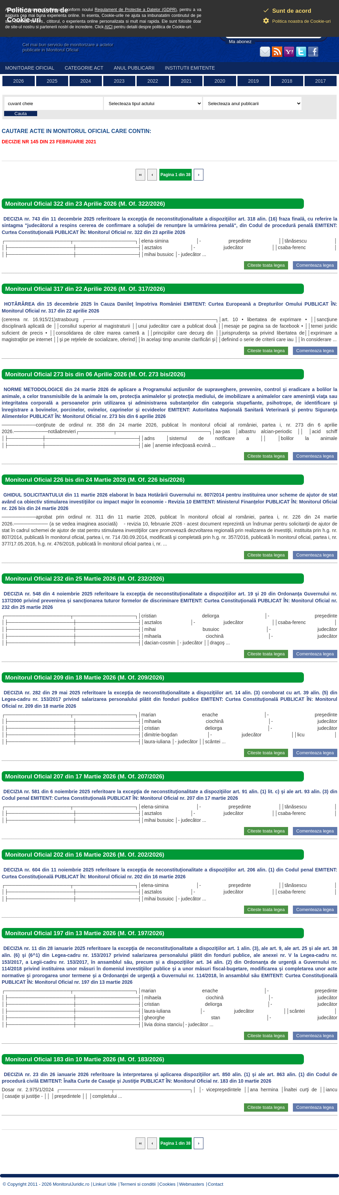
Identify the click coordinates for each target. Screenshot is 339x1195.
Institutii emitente (190, 68)
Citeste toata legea (266, 265)
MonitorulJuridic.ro (71, 1184)
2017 (320, 81)
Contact (215, 1184)
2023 (119, 81)
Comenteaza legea (315, 265)
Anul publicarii (134, 68)
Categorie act (84, 68)
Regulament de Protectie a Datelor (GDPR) (136, 9)
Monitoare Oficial (29, 68)
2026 (18, 81)
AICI (109, 26)
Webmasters (191, 1184)
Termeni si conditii (138, 1184)
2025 (52, 81)
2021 (186, 81)
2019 (253, 81)
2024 (85, 81)
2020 (219, 81)
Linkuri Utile (104, 1184)
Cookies (167, 1184)
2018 (287, 81)
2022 (152, 81)
